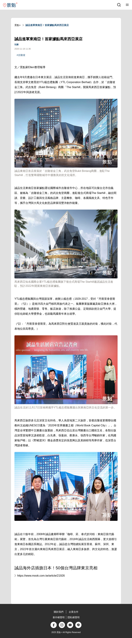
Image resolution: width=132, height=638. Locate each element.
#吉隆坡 (21, 55)
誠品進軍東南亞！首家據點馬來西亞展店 (47, 25)
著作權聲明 (59, 617)
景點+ (17, 25)
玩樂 (16, 44)
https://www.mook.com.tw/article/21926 (41, 575)
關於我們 (58, 611)
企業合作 (73, 611)
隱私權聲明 (74, 617)
